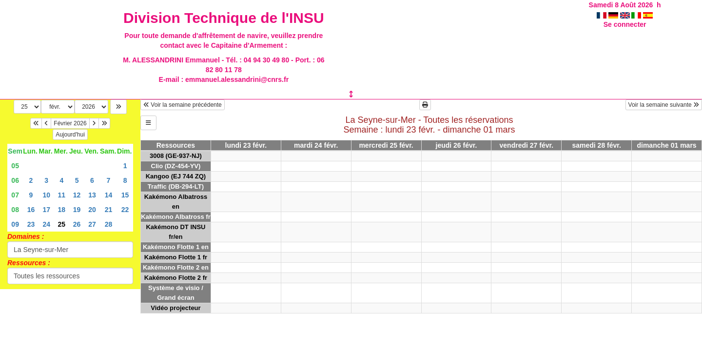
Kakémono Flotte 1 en (176, 247)
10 (46, 195)
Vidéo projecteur (175, 308)
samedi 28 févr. (596, 145)
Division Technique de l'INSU (223, 18)
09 (15, 224)
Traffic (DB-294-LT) (176, 186)
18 (62, 210)
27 (92, 224)
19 (77, 210)
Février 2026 (70, 123)
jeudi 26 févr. (456, 145)
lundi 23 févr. (246, 145)
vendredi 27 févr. (527, 145)
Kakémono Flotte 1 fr (175, 257)
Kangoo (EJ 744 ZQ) (176, 176)
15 (125, 195)
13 (92, 195)
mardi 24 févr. (316, 145)
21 (109, 210)
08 (15, 210)
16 (31, 210)
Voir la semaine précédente (182, 104)
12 (77, 195)
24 (46, 224)
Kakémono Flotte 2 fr (175, 277)
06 (15, 180)
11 (62, 195)
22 (125, 210)
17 (46, 210)
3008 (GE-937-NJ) (176, 155)
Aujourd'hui (70, 134)
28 (109, 224)
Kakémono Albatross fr (176, 216)
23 (31, 224)
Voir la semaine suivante (663, 104)
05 (15, 166)
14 (109, 195)
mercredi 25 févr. (386, 145)
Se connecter (625, 24)
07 (15, 195)
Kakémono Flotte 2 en (176, 267)
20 (92, 210)
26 (77, 224)
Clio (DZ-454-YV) (176, 166)
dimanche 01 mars (666, 145)
